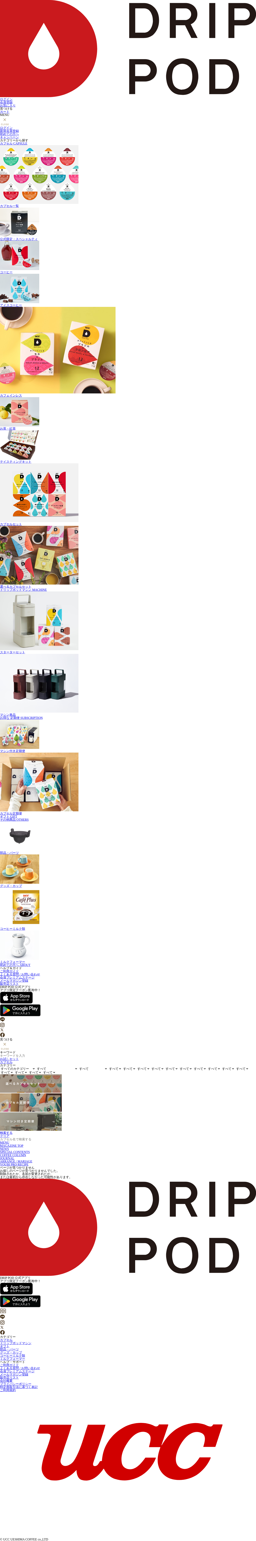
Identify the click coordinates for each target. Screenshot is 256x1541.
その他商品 (14, 819)
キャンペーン (9, 137)
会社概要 (6, 1380)
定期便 (21, 717)
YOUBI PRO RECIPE (14, 1164)
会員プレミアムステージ (17, 977)
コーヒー (128, 257)
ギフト (8, 816)
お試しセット (9, 1059)
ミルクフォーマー (128, 946)
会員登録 (6, 102)
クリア (4, 1136)
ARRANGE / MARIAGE (16, 1161)
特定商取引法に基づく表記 (19, 1387)
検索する (6, 1132)
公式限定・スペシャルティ (128, 224)
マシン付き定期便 (128, 736)
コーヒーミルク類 (128, 909)
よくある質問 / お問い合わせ (20, 974)
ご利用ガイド (9, 971)
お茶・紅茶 (128, 413)
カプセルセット (128, 494)
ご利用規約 (8, 1390)
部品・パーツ (128, 837)
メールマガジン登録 (14, 980)
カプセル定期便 (128, 784)
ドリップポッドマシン (23, 589)
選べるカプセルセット (128, 557)
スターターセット (128, 622)
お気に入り (8, 105)
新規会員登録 (9, 131)
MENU (4, 1142)
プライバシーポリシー (15, 1384)
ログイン (6, 99)
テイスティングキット (128, 446)
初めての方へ (9, 134)
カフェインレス (128, 352)
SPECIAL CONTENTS (15, 1152)
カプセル (13, 143)
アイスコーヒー (128, 290)
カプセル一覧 (128, 176)
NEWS (4, 1149)
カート (4, 111)
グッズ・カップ (128, 871)
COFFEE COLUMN (13, 1155)
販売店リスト (9, 983)
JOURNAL (7, 1158)
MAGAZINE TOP (11, 1145)
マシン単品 (128, 685)
